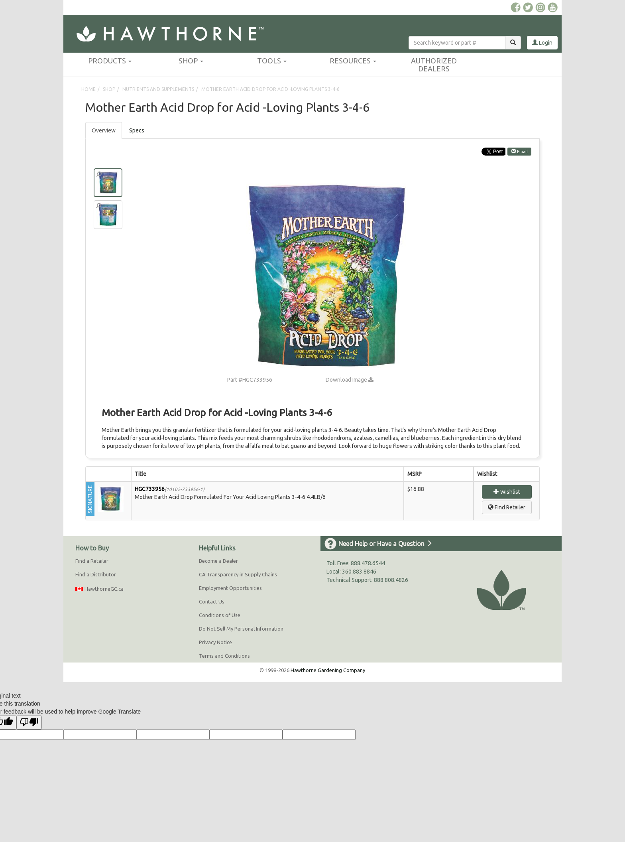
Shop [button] (191, 61)
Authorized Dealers (434, 65)
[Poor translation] (29, 723)
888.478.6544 (368, 563)
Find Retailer (506, 507)
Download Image (349, 380)
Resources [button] (353, 61)
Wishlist (506, 492)
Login (542, 42)
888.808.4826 (391, 580)
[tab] (137, 130)
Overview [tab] (104, 130)
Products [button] (110, 61)
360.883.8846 (359, 571)
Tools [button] (272, 61)
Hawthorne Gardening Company (328, 670)
